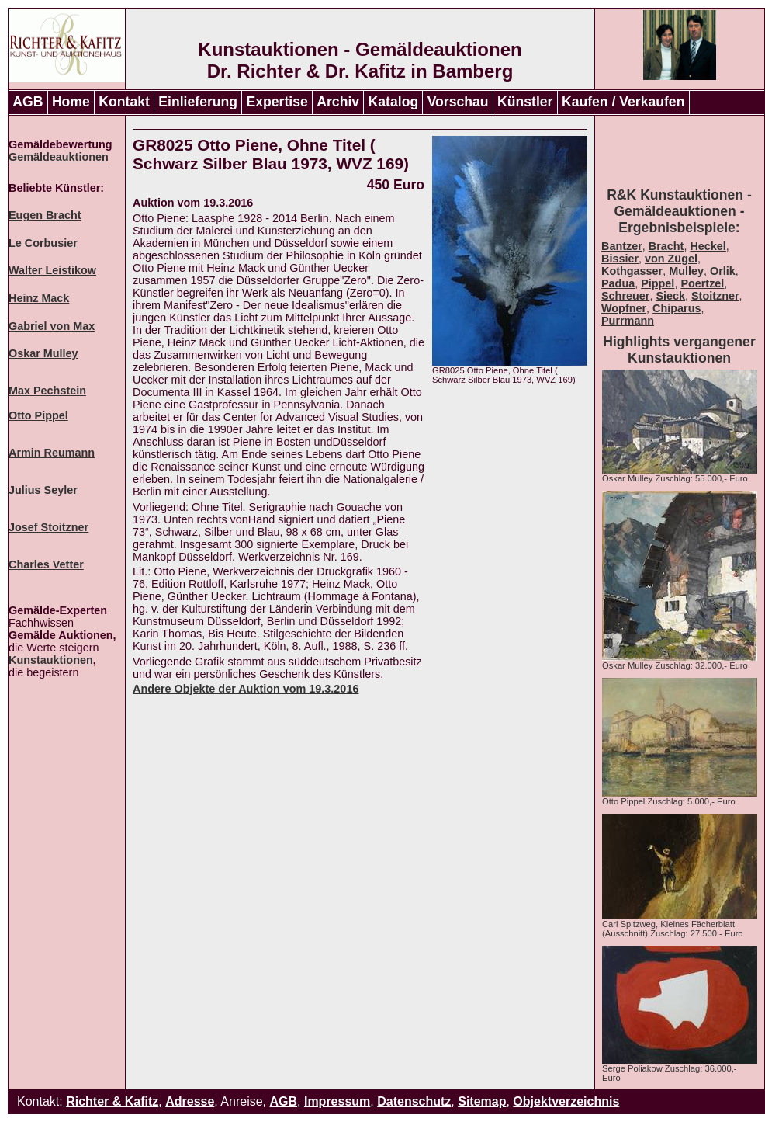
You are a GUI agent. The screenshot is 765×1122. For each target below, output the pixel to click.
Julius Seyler (43, 490)
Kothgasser (632, 271)
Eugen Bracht (45, 215)
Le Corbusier (43, 243)
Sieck (670, 296)
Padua (618, 283)
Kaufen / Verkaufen (623, 101)
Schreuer (625, 296)
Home (71, 101)
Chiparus (676, 308)
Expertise (277, 101)
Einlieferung (197, 101)
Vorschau (458, 101)
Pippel (657, 283)
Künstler (524, 101)
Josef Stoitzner (48, 527)
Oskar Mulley (43, 353)
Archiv (338, 101)
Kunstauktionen (51, 660)
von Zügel (671, 258)
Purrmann (627, 320)
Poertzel (702, 283)
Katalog (394, 101)
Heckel (707, 246)
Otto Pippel (38, 415)
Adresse (189, 1101)
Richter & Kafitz (112, 1101)
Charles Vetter (46, 564)
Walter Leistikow (52, 270)
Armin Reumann (52, 452)
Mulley (686, 271)
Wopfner (623, 308)
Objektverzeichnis (566, 1101)
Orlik (723, 271)
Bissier (620, 258)
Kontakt (124, 101)
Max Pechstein (47, 390)
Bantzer (621, 246)
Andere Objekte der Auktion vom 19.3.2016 (245, 689)
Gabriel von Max (52, 326)
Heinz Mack (39, 298)
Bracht (666, 246)
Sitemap (482, 1101)
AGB (27, 101)
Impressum (337, 1101)
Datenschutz (414, 1101)
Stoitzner (715, 296)
